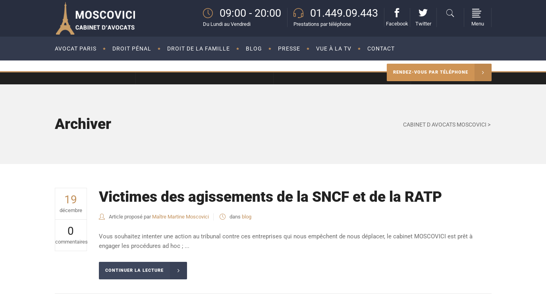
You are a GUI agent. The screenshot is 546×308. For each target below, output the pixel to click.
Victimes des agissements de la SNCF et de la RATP (270, 196)
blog (246, 217)
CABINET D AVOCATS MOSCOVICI (444, 124)
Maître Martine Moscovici (180, 217)
